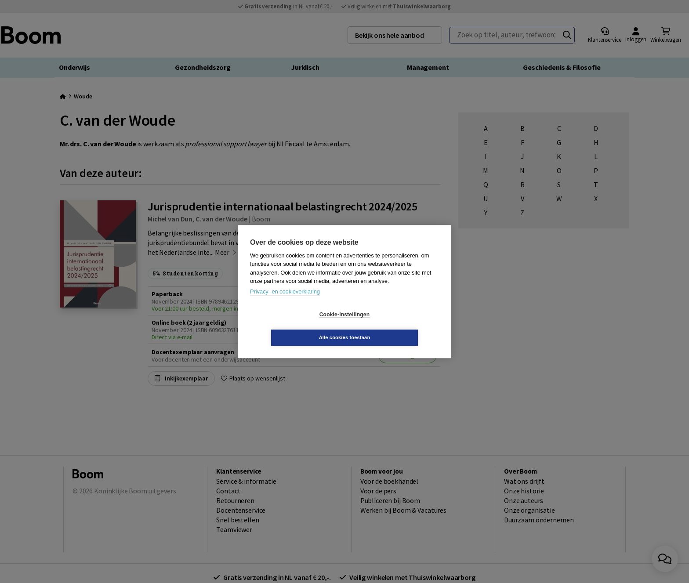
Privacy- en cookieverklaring (285, 303)
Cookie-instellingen (292, 326)
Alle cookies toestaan (397, 326)
